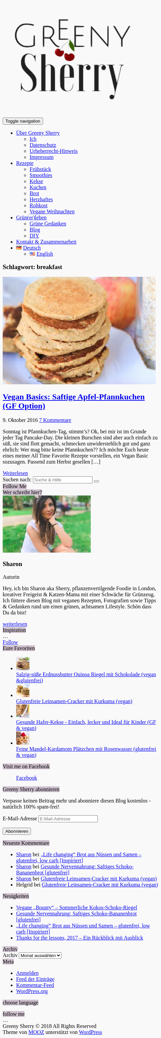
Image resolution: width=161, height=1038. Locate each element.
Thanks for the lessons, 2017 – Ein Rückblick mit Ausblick (79, 938)
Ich (33, 139)
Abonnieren (16, 831)
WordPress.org (32, 991)
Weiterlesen (15, 473)
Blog (35, 229)
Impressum (41, 157)
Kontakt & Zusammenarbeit (46, 242)
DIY (34, 236)
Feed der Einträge (35, 979)
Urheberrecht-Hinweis (54, 151)
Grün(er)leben (31, 217)
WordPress (90, 1032)
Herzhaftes (41, 199)
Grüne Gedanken (48, 223)
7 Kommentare (55, 420)
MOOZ (36, 1032)
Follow (10, 642)
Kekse (36, 181)
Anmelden (27, 973)
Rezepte (25, 163)
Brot (34, 193)
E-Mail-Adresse (20, 818)
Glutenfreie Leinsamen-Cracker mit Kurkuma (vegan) (74, 701)
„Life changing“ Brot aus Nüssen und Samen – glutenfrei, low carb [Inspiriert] (79, 857)
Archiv (10, 955)
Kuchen (38, 187)
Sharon (23, 854)
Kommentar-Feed (35, 985)
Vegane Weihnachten (52, 211)
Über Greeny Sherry (38, 133)
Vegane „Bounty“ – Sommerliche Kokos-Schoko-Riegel (76, 907)
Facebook (26, 778)
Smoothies (41, 175)
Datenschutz (43, 145)
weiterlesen (15, 624)
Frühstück (40, 169)
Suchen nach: (17, 479)
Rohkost (38, 205)
